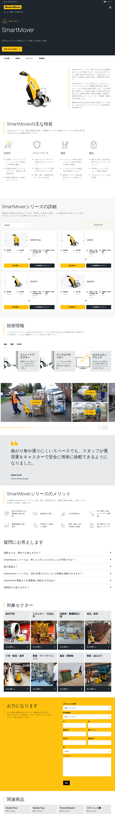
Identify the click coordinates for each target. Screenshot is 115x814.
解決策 (18, 58)
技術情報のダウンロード (42, 265)
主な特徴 (6, 58)
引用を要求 (16, 265)
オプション (29, 58)
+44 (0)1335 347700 (11, 1)
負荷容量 (7, 225)
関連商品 (42, 58)
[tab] (5, 344)
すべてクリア (98, 225)
